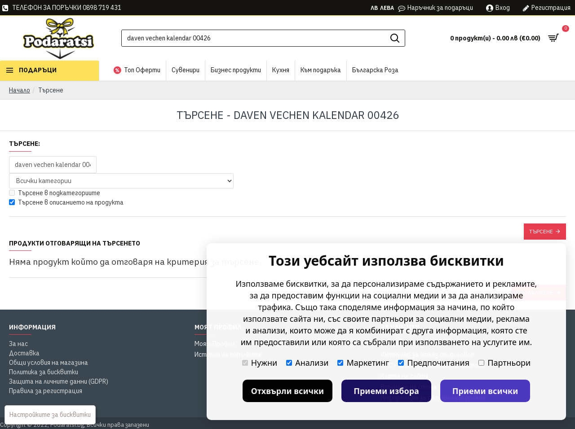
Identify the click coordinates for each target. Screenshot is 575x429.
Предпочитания (433, 362)
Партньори (504, 362)
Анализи (307, 362)
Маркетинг (363, 362)
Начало (19, 90)
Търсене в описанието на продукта (66, 202)
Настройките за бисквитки (50, 415)
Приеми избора (386, 390)
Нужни (259, 362)
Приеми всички (485, 390)
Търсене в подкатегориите (54, 193)
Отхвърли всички (287, 390)
